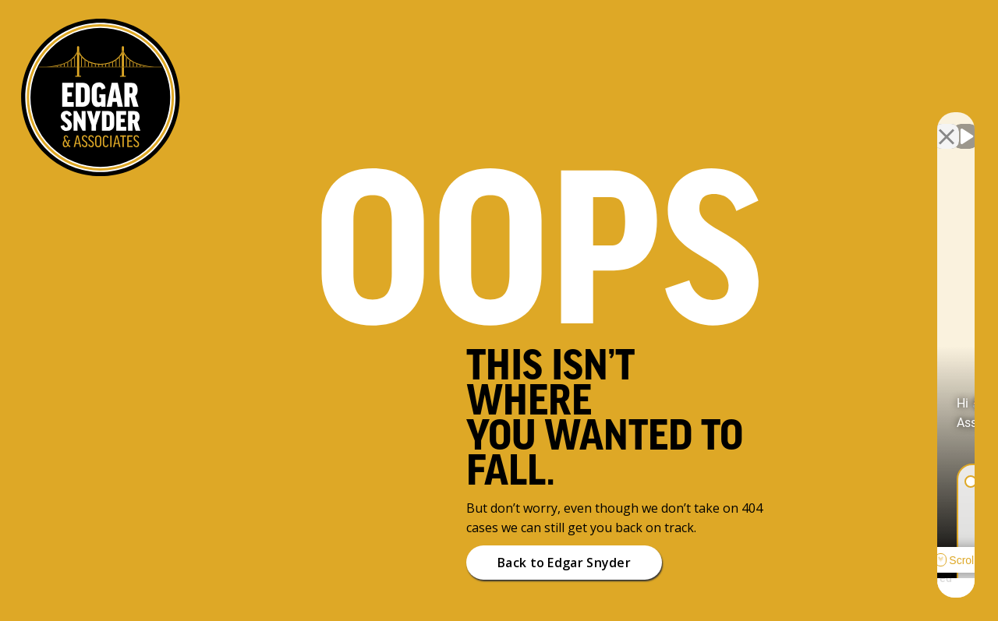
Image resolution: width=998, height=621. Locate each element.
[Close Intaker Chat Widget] (946, 123)
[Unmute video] (722, 123)
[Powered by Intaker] (865, 588)
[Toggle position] (913, 123)
